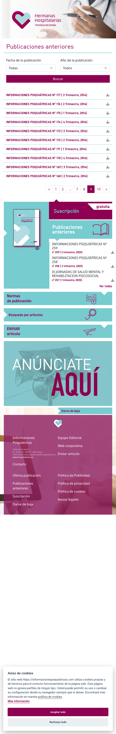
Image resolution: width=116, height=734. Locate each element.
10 (99, 189)
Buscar (58, 79)
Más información (19, 701)
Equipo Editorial (70, 438)
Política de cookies (71, 491)
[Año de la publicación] (85, 68)
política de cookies (50, 697)
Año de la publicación (76, 60)
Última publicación (27, 475)
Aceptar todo (58, 712)
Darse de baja (23, 504)
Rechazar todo (58, 722)
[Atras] (49, 189)
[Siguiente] (106, 189)
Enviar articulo (68, 454)
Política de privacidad (74, 483)
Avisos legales (68, 499)
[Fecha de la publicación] (31, 68)
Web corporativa (70, 446)
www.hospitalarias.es (23, 457)
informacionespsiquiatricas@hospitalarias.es (34, 454)
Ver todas (105, 286)
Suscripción (21, 496)
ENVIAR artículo (51, 331)
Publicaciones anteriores (23, 485)
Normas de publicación (51, 298)
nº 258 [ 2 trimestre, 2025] (67, 266)
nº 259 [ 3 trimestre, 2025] (67, 252)
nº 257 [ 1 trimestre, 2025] (67, 280)
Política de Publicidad (74, 475)
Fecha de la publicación (23, 60)
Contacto (19, 464)
